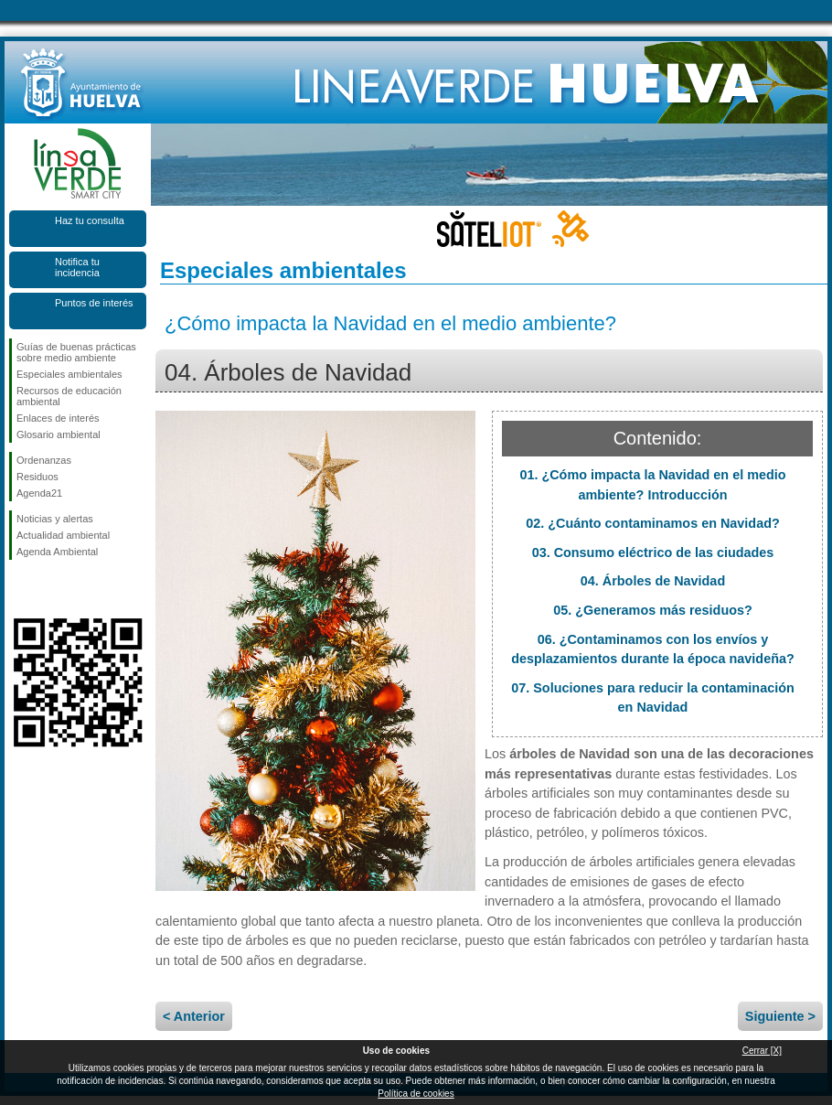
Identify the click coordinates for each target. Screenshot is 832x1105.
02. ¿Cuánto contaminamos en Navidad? (652, 523)
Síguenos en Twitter (50, 589)
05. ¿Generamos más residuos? (652, 610)
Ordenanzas (43, 460)
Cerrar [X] (762, 1051)
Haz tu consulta (89, 220)
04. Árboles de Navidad (653, 581)
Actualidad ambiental (63, 535)
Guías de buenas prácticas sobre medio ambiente (76, 352)
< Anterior (194, 1016)
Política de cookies (415, 1094)
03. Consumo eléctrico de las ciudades (653, 552)
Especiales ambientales (69, 374)
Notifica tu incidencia (77, 267)
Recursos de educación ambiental (69, 396)
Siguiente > (780, 1016)
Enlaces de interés (58, 418)
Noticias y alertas (54, 518)
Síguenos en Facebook (20, 589)
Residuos (37, 476)
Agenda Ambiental (57, 551)
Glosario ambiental (58, 434)
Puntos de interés (94, 302)
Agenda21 (39, 493)
